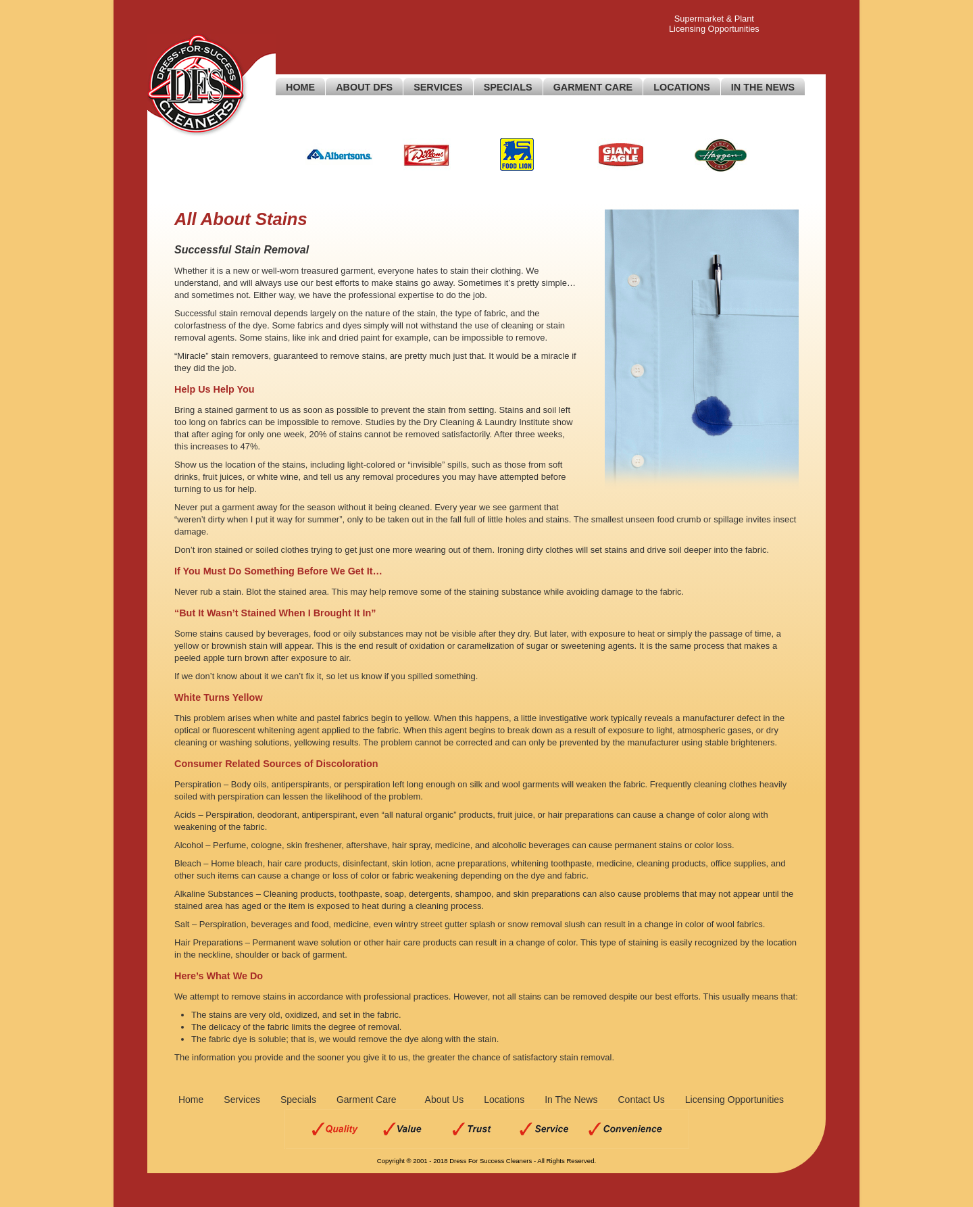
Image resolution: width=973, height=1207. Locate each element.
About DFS (364, 87)
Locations (681, 87)
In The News (763, 87)
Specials (508, 87)
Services (438, 87)
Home (300, 87)
